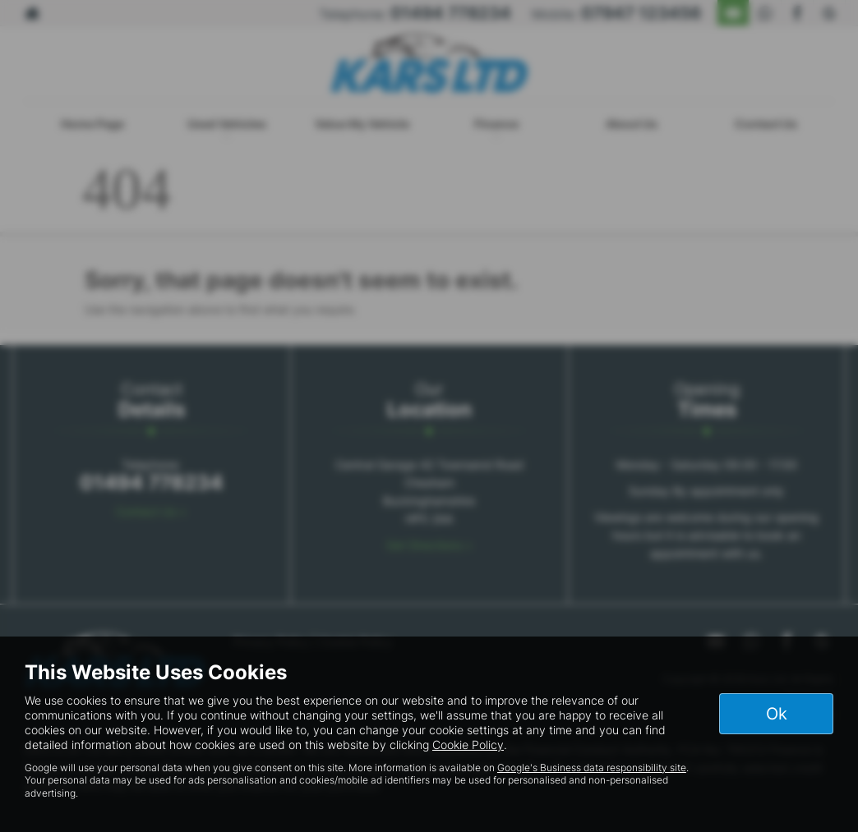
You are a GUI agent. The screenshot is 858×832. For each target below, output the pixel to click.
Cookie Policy (468, 745)
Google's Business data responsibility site (591, 767)
